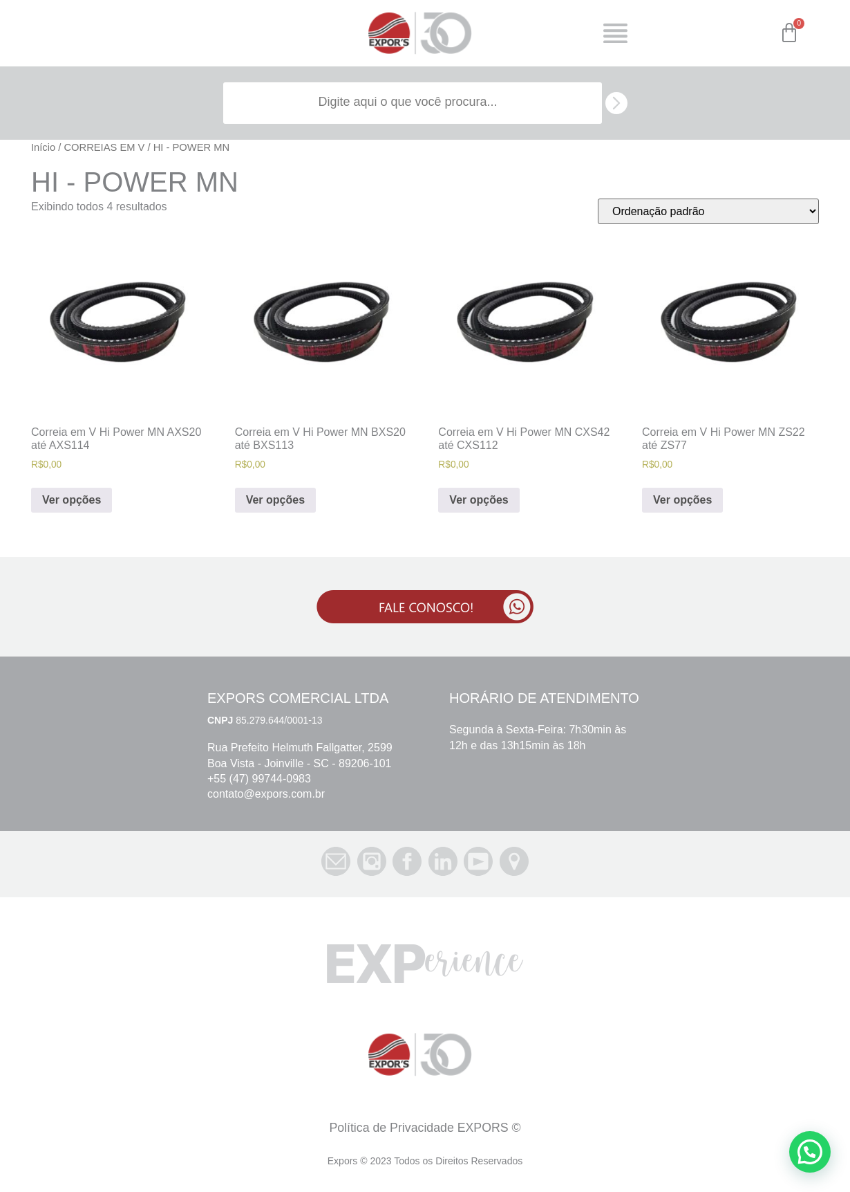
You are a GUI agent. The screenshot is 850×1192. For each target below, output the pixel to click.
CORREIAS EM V (104, 147)
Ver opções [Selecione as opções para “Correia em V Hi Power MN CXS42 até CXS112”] (478, 500)
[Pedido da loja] (708, 211)
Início (43, 147)
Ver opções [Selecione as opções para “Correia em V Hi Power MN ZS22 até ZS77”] (682, 500)
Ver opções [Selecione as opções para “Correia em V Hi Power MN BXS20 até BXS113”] (275, 500)
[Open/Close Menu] (615, 33)
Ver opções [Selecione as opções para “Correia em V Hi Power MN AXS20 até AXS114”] (71, 500)
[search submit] (616, 103)
